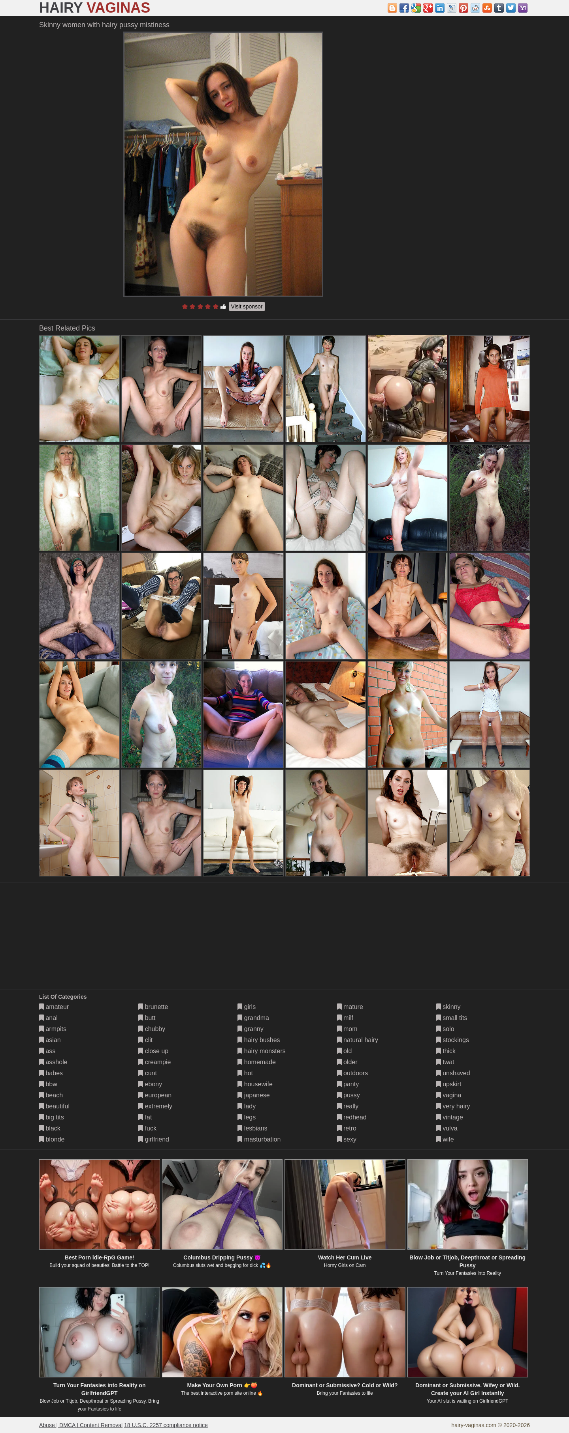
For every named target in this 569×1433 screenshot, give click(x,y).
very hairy (453, 1106)
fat (145, 1117)
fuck (147, 1128)
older (347, 1062)
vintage (449, 1117)
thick (446, 1051)
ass (47, 1051)
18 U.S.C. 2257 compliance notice (166, 1425)
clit (145, 1040)
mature (350, 1006)
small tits (451, 1017)
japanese (253, 1095)
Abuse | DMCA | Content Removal (80, 1425)
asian (50, 1040)
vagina (449, 1095)
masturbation (259, 1139)
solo (445, 1029)
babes (51, 1073)
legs (246, 1117)
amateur (54, 1006)
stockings (452, 1040)
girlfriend (153, 1139)
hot (245, 1073)
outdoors (352, 1073)
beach (51, 1095)
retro (346, 1128)
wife (445, 1139)
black (49, 1128)
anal (48, 1017)
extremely (155, 1106)
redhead (352, 1117)
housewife (255, 1084)
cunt (147, 1073)
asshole (53, 1062)
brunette (153, 1006)
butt (146, 1017)
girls (246, 1006)
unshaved (453, 1073)
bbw (48, 1084)
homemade (256, 1062)
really (348, 1106)
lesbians (252, 1128)
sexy (346, 1139)
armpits (52, 1029)
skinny (448, 1006)
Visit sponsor (247, 306)
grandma (253, 1017)
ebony (150, 1084)
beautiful (54, 1106)
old (344, 1051)
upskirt (449, 1084)
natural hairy (358, 1040)
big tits (51, 1117)
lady (246, 1106)
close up (153, 1051)
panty (348, 1084)
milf (345, 1017)
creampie (154, 1062)
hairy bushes (258, 1040)
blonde (52, 1139)
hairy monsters (261, 1051)
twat (445, 1062)
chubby (151, 1029)
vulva (447, 1128)
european (154, 1095)
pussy (348, 1095)
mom (347, 1029)
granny (250, 1029)
